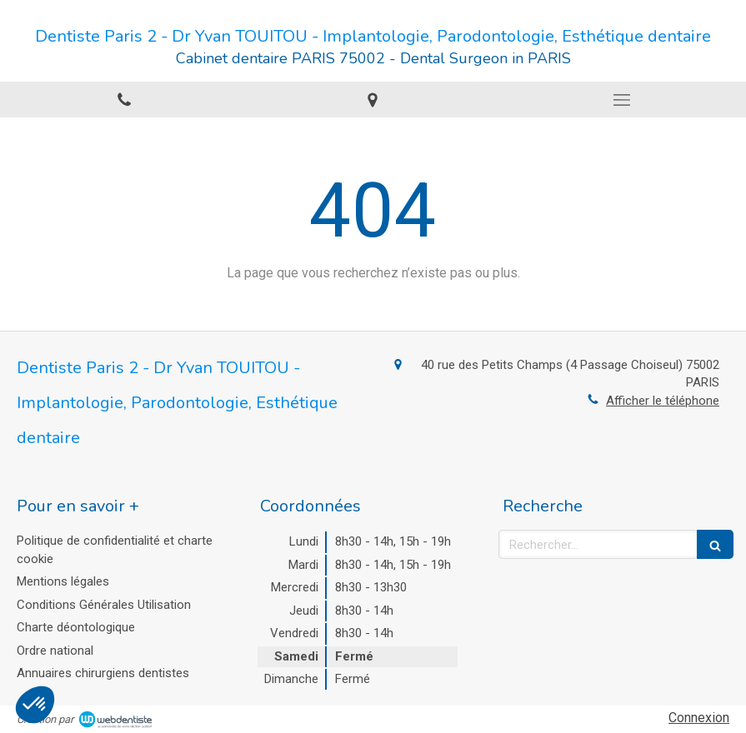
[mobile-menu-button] (622, 100)
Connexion (698, 718)
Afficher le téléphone (662, 400)
